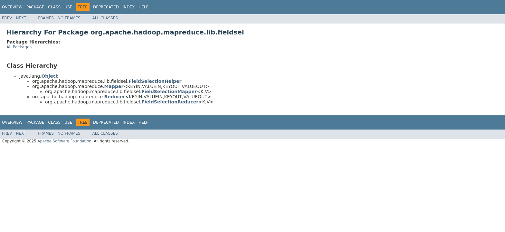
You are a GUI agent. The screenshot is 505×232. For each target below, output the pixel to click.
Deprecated (106, 7)
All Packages (19, 46)
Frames (46, 18)
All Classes (105, 18)
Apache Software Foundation (64, 141)
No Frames (69, 18)
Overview (12, 7)
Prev (7, 18)
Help (143, 7)
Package (35, 7)
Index (129, 7)
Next (21, 18)
